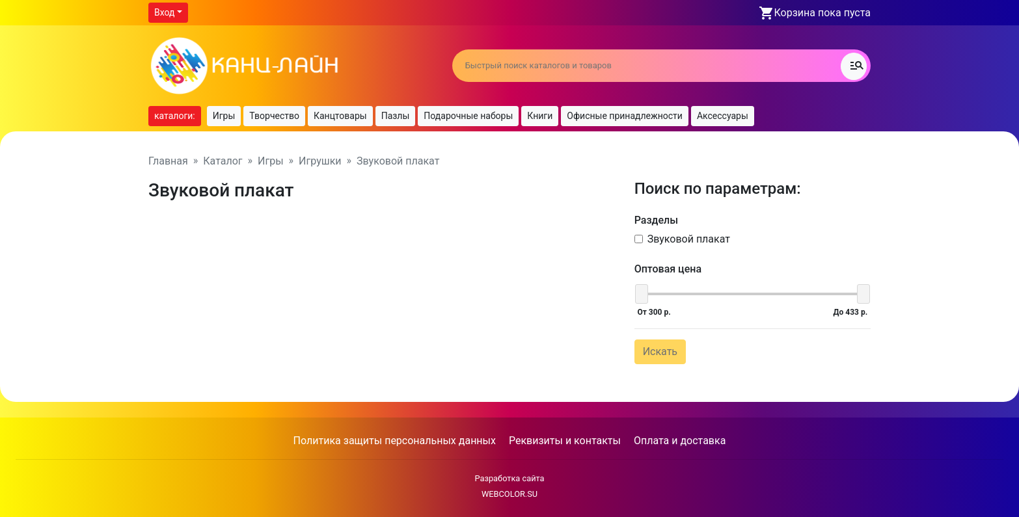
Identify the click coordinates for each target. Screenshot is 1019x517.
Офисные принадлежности (625, 116)
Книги (539, 116)
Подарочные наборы (468, 116)
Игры (224, 116)
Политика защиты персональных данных (394, 440)
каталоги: (174, 116)
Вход (164, 12)
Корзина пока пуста (822, 13)
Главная (168, 161)
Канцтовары (340, 116)
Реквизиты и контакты (565, 440)
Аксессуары (722, 116)
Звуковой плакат (688, 239)
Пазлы (395, 116)
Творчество (274, 116)
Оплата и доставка (680, 440)
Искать (660, 351)
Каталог (222, 161)
